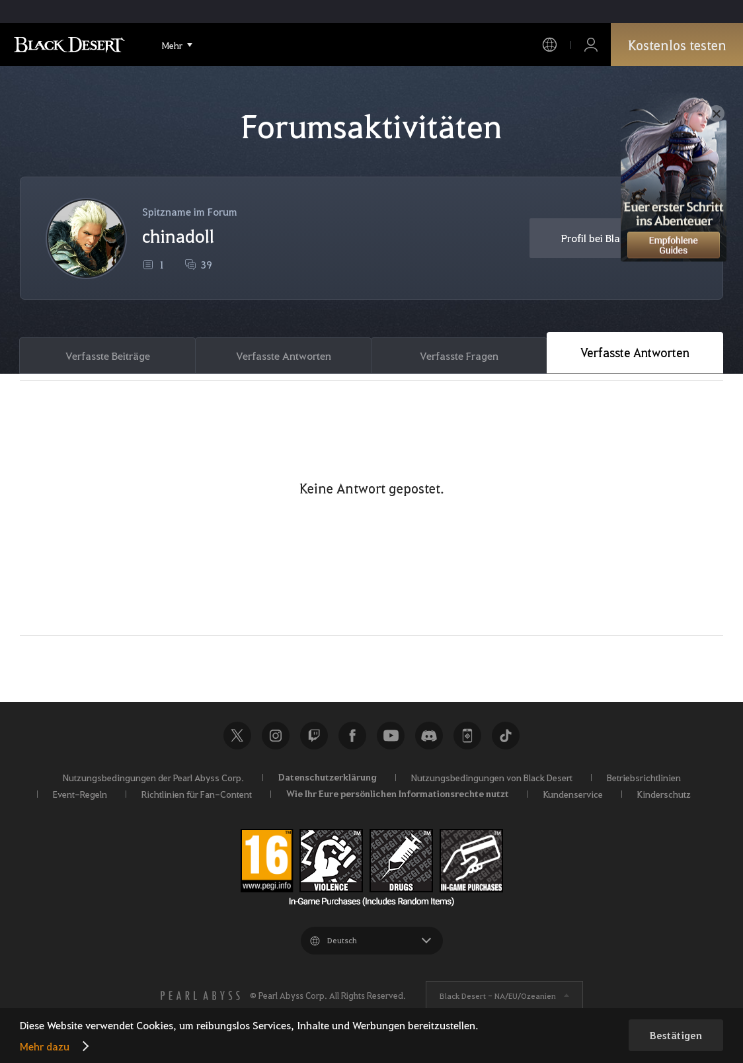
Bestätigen (676, 1035)
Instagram (276, 735)
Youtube (391, 735)
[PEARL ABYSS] (200, 995)
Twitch (314, 735)
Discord (429, 735)
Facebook (352, 735)
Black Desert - (498, 995)
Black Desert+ (467, 735)
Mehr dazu (44, 1046)
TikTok (506, 735)
